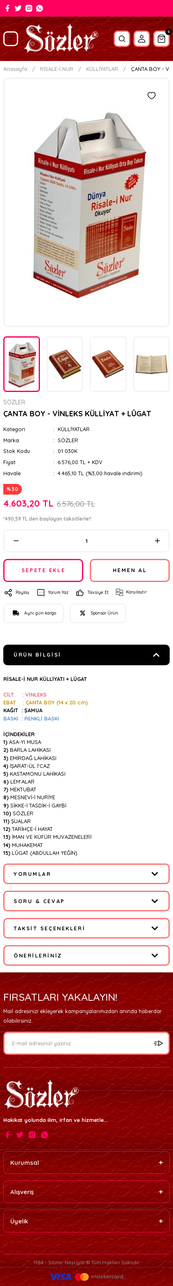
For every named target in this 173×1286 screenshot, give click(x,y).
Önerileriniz (38, 955)
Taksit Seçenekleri (49, 928)
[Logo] (61, 39)
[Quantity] (86, 540)
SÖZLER (68, 440)
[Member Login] (141, 39)
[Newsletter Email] (86, 1043)
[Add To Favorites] (152, 96)
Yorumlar (32, 874)
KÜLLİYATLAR (74, 429)
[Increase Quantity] (157, 540)
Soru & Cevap (39, 901)
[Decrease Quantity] (16, 540)
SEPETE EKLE (43, 570)
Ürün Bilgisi (37, 654)
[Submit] (158, 1043)
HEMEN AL (130, 570)
